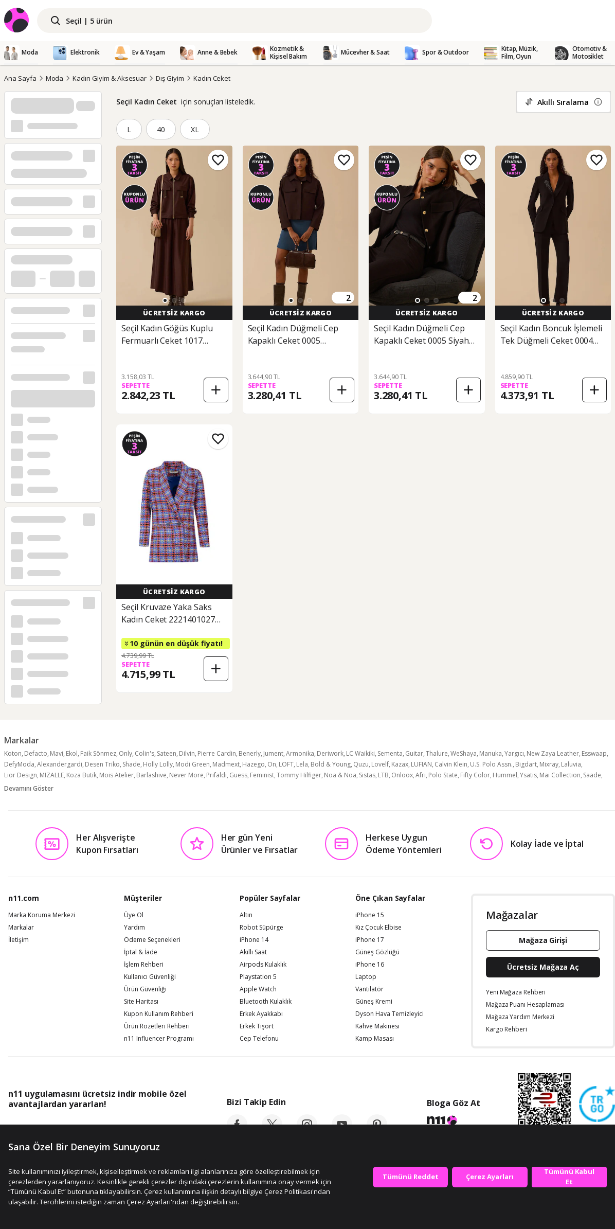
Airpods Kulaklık (263, 964)
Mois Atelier (116, 775)
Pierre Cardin (216, 753)
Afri (420, 775)
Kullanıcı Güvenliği (150, 977)
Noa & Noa (340, 775)
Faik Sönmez (98, 753)
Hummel (505, 775)
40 (161, 129)
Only (125, 753)
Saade (592, 775)
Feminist (262, 775)
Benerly (250, 753)
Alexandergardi (59, 764)
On (271, 764)
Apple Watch (258, 989)
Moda (55, 78)
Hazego (253, 764)
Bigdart (526, 764)
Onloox (402, 775)
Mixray (548, 764)
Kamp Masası (374, 1039)
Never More (186, 775)
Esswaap (594, 753)
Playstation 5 (258, 977)
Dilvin (187, 753)
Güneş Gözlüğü (377, 952)
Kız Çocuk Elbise (378, 927)
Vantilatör (369, 989)
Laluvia (571, 764)
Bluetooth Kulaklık (266, 1002)
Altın (246, 915)
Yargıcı (514, 753)
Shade (131, 764)
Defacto (35, 753)
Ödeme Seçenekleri (152, 940)
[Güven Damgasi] (597, 1104)
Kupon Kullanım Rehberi (158, 1014)
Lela (302, 764)
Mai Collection (560, 775)
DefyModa (19, 764)
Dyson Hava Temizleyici (389, 1014)
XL (195, 129)
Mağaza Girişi (543, 940)
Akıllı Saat (253, 952)
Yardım (134, 927)
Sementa (390, 753)
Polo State (443, 775)
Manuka (490, 753)
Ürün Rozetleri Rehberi (157, 1026)
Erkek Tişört (257, 1026)
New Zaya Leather (553, 753)
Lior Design (20, 775)
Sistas (367, 775)
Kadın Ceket (211, 78)
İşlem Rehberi (144, 964)
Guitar (414, 753)
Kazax (399, 764)
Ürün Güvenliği (145, 989)
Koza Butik (81, 775)
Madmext (226, 764)
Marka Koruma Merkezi (41, 915)
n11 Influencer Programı (159, 1039)
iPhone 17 (369, 940)
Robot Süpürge (261, 927)
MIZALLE (52, 775)
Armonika (300, 753)
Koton (13, 753)
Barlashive (151, 775)
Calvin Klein (451, 764)
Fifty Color (475, 775)
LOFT (286, 764)
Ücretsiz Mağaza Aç (543, 967)
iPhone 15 (369, 915)
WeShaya (463, 753)
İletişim (18, 940)
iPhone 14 (254, 940)
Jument (273, 753)
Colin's (144, 753)
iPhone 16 (369, 964)
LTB (383, 775)
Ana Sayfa (20, 78)
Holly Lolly (158, 764)
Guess (238, 775)
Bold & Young (331, 764)
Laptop (365, 977)
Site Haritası (141, 1002)
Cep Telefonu (259, 1039)
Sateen (166, 753)
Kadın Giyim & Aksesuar (110, 78)
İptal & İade (140, 952)
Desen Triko (102, 764)
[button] (165, 300)
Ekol (72, 753)
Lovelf (380, 764)
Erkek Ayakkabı (261, 1014)
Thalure (437, 753)
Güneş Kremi (373, 1002)
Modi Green (192, 764)
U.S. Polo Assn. (491, 764)
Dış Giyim (170, 78)
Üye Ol (133, 915)
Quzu (361, 764)
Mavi (56, 753)
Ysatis (528, 775)
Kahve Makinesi (377, 1026)
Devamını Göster (28, 788)
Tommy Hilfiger (299, 775)
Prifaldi (216, 775)
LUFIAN (421, 764)
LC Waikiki (360, 753)
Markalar (21, 927)
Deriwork (330, 753)
